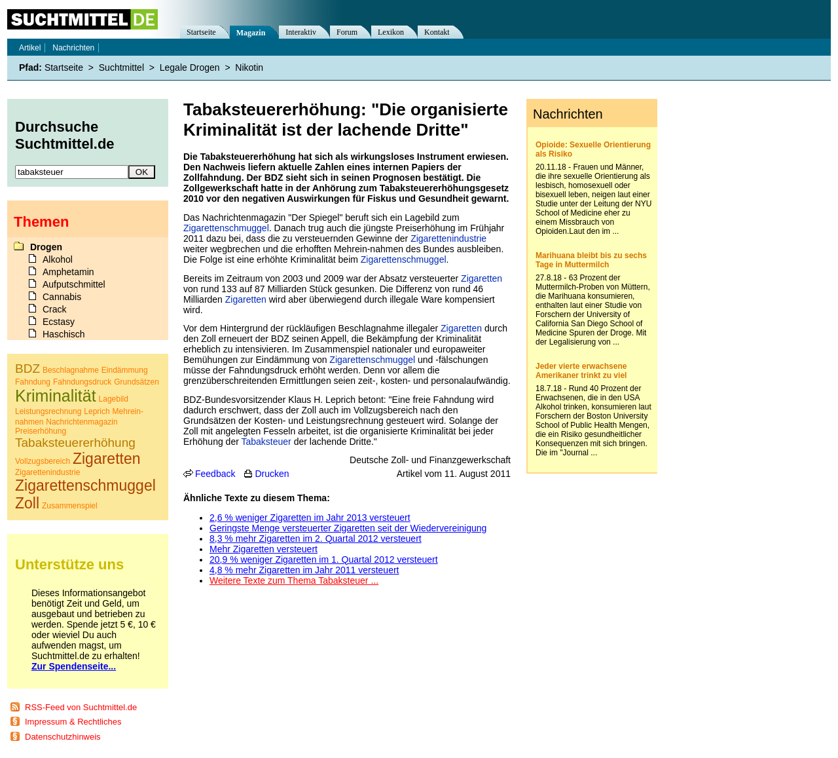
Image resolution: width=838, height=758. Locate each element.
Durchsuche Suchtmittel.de (65, 135)
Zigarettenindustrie (448, 238)
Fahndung (32, 382)
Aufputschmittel (74, 284)
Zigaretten (481, 278)
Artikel (30, 47)
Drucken (272, 473)
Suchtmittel (121, 67)
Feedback (215, 473)
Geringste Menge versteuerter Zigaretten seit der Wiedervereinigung (348, 528)
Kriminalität (55, 396)
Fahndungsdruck (82, 382)
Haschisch (64, 334)
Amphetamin (68, 272)
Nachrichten (73, 47)
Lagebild (113, 399)
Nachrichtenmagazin (81, 421)
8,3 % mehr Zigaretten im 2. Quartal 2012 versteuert (316, 538)
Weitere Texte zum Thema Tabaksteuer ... (294, 580)
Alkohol (58, 259)
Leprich (96, 411)
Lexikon (391, 32)
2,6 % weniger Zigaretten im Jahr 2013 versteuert (310, 517)
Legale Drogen (190, 67)
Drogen (46, 247)
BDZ (27, 368)
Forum (347, 32)
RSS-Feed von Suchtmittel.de (81, 707)
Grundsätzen (136, 382)
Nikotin (249, 67)
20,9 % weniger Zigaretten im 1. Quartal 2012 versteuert (324, 559)
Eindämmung (124, 370)
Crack (55, 309)
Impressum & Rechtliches (73, 722)
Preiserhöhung (40, 431)
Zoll (27, 503)
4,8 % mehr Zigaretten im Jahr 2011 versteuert (304, 570)
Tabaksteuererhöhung (75, 442)
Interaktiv (300, 32)
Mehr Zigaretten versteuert (264, 549)
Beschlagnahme (71, 370)
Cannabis (62, 297)
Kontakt (437, 32)
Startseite (201, 32)
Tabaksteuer (266, 441)
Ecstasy (59, 321)
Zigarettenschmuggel (226, 228)
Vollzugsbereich (42, 461)
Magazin (251, 32)
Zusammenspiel (70, 505)
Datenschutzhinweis (63, 737)
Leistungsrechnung (48, 411)
